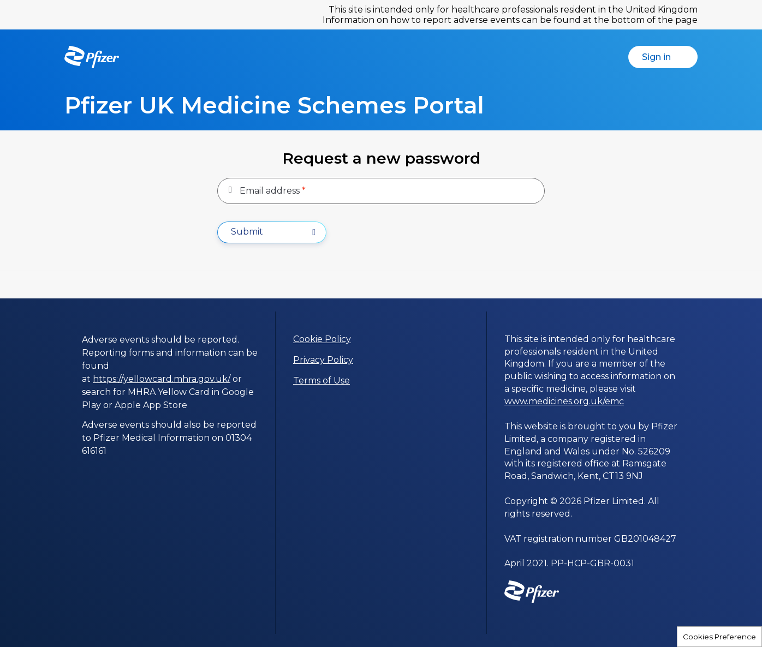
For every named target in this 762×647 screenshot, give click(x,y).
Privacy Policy (323, 360)
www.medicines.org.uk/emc (564, 401)
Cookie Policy (322, 339)
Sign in (667, 57)
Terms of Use (321, 380)
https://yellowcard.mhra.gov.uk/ (161, 379)
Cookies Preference (719, 636)
